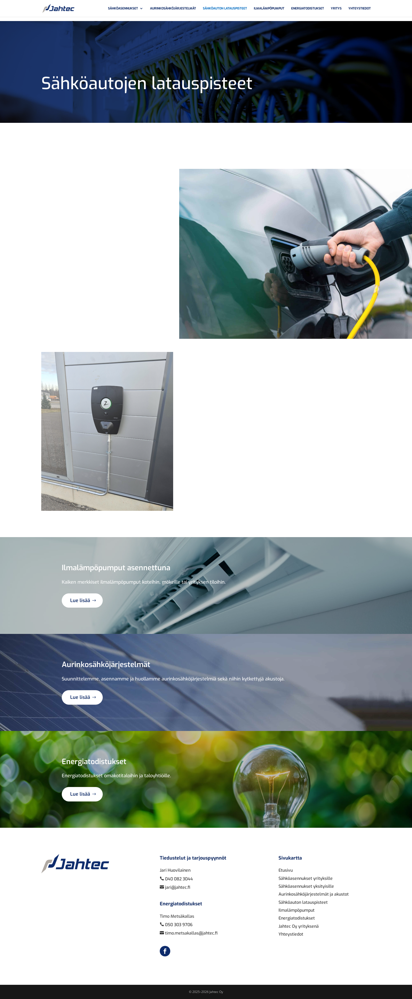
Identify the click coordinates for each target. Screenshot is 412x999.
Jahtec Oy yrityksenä (299, 926)
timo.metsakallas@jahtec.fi (191, 933)
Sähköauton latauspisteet (225, 9)
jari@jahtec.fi (177, 887)
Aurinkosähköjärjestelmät (173, 9)
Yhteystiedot (359, 9)
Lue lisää (80, 600)
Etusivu (286, 870)
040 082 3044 (178, 879)
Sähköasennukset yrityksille (306, 878)
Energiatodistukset (307, 9)
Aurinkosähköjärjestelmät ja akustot (314, 894)
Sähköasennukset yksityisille (306, 886)
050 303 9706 (178, 924)
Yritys (336, 9)
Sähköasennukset (123, 9)
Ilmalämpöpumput (269, 9)
